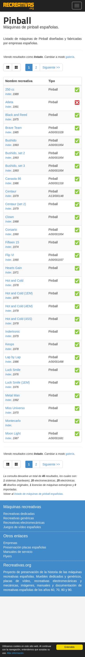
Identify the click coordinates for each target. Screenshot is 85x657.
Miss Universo (15, 408)
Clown (9, 217)
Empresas (10, 543)
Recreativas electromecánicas (24, 522)
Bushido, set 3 (15, 166)
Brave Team (13, 127)
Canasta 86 (13, 178)
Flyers (7, 556)
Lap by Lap (13, 357)
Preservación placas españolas (24, 547)
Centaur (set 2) (15, 204)
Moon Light (13, 433)
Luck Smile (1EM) (17, 382)
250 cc (9, 89)
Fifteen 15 (12, 242)
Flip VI (9, 255)
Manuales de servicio (17, 552)
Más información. (15, 653)
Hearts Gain (13, 268)
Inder (8, 94)
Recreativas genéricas (18, 518)
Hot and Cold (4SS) (18, 319)
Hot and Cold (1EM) (19, 293)
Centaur (10, 191)
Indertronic (12, 331)
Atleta (9, 102)
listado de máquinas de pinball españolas (38, 493)
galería (70, 57)
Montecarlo (13, 421)
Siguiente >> (51, 67)
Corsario (11, 229)
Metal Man (12, 395)
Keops (9, 344)
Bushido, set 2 (15, 153)
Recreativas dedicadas (19, 513)
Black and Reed (16, 115)
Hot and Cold (14, 280)
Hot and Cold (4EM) (19, 306)
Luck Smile (12, 370)
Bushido (11, 140)
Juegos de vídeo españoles (22, 527)
